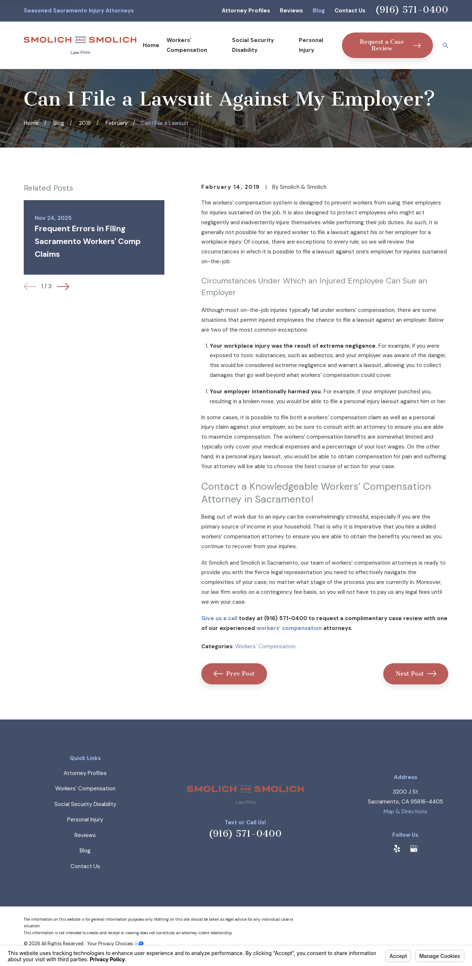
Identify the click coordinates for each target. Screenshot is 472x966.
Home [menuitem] (151, 45)
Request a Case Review (390, 45)
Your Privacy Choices (115, 944)
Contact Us (350, 10)
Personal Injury (85, 819)
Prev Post (234, 673)
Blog (319, 10)
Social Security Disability (85, 804)
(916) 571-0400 (411, 9)
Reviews (291, 10)
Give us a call (219, 618)
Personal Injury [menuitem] (311, 45)
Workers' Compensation (265, 646)
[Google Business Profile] (414, 848)
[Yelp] (397, 848)
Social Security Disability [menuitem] (253, 45)
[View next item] (63, 286)
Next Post (416, 673)
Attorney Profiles (246, 10)
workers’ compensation (289, 628)
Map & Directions (405, 811)
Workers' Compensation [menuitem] (187, 45)
